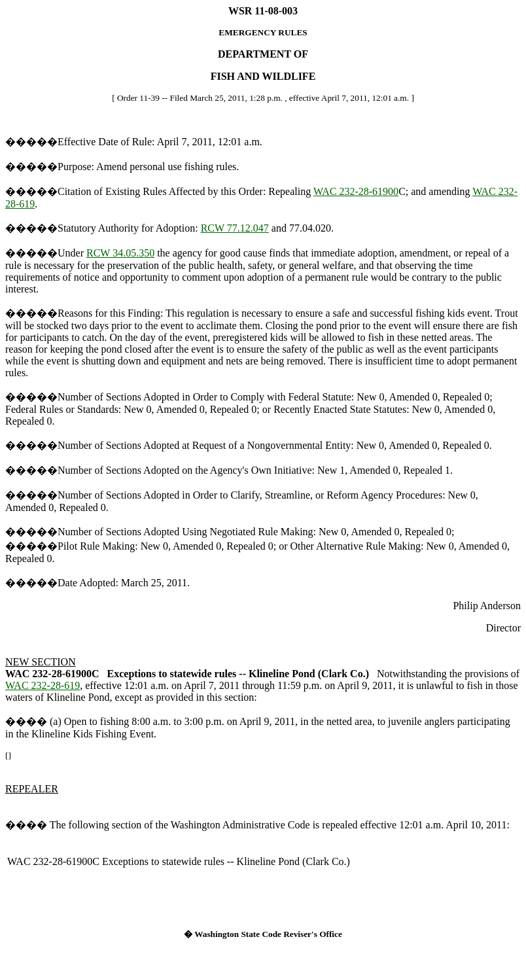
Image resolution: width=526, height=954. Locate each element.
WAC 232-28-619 (42, 685)
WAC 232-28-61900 (355, 191)
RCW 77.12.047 (235, 228)
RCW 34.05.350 (120, 252)
